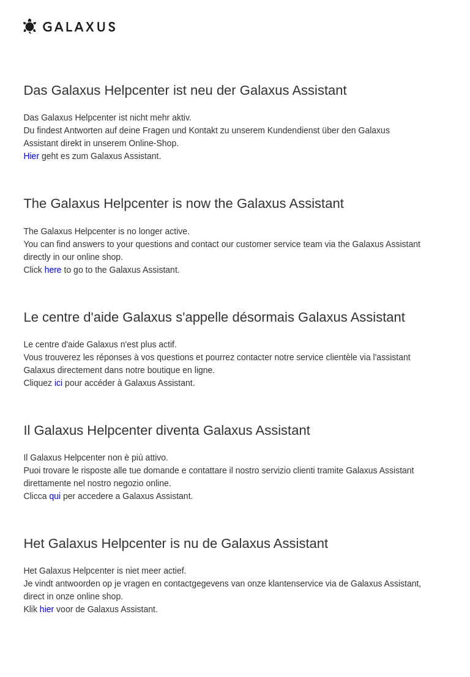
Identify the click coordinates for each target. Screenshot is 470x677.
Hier (31, 156)
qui (55, 496)
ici (58, 383)
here (53, 270)
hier (47, 609)
